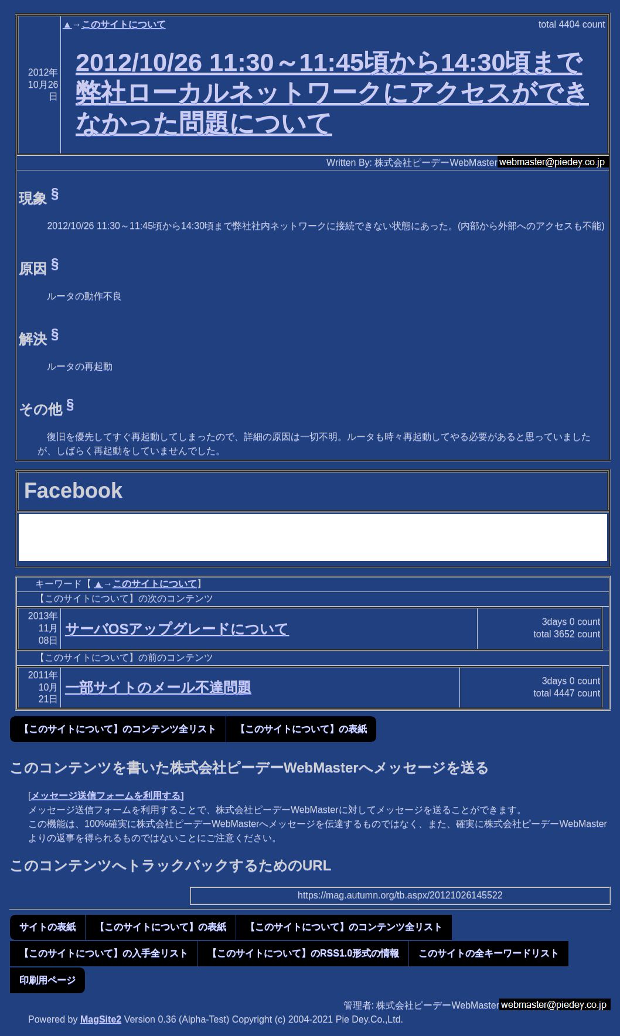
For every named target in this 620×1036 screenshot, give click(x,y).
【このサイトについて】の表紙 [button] (301, 729)
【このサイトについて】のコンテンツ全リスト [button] (117, 729)
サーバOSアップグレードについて (177, 629)
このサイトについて (123, 24)
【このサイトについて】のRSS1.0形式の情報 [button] (303, 953)
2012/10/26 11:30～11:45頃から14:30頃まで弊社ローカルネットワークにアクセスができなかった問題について (332, 92)
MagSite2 (100, 1019)
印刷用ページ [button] (47, 980)
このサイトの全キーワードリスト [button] (488, 953)
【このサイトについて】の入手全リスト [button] (103, 953)
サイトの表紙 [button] (47, 927)
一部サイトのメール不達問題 (158, 687)
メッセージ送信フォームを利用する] (106, 796)
